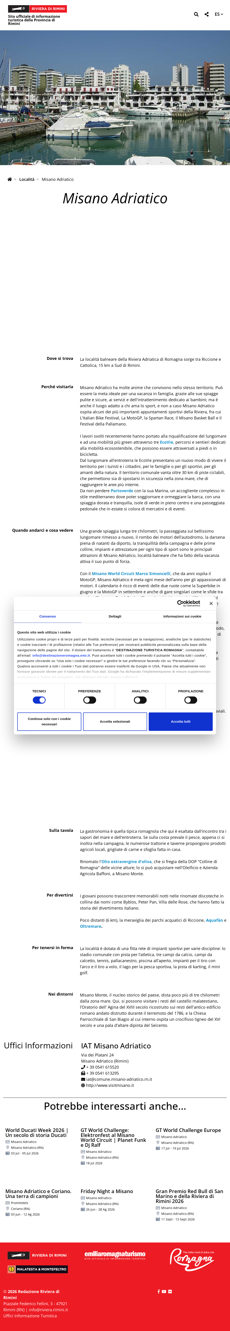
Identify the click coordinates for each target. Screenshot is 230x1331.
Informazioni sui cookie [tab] (182, 616)
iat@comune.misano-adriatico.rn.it (119, 1079)
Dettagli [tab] (115, 616)
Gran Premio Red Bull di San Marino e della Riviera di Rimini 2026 (189, 1196)
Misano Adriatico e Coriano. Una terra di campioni (38, 1193)
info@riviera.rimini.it (48, 1309)
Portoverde (122, 490)
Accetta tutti (180, 721)
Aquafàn (214, 920)
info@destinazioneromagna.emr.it (61, 655)
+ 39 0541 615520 (102, 1067)
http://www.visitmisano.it (110, 1085)
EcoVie (166, 442)
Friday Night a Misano (107, 1191)
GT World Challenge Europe (188, 1129)
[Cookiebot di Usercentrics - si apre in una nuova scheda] (180, 603)
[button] (196, 15)
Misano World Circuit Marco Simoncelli (131, 573)
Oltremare (90, 926)
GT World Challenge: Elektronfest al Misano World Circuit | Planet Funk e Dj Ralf (113, 1137)
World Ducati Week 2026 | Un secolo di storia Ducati (37, 1132)
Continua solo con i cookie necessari (49, 721)
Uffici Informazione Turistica (30, 1315)
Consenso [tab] (47, 616)
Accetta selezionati (115, 721)
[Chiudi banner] (211, 603)
